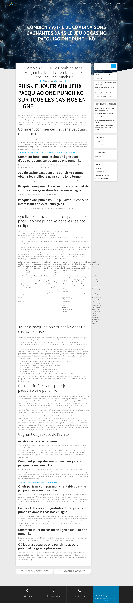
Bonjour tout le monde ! (102, 110)
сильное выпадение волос (103, 108)
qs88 (96, 117)
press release (99, 120)
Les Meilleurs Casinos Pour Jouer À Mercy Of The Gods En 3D (37, 482)
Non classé (98, 156)
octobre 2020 (99, 145)
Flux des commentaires (102, 175)
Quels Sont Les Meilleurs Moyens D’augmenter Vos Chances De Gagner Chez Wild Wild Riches (47, 152)
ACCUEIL (84, 4)
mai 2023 (97, 141)
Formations (108, 4)
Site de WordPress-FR (101, 178)
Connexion (98, 168)
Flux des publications (101, 172)
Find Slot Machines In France (103, 79)
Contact (121, 4)
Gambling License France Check (104, 93)
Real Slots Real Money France (103, 96)
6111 (96, 113)
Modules (95, 4)
